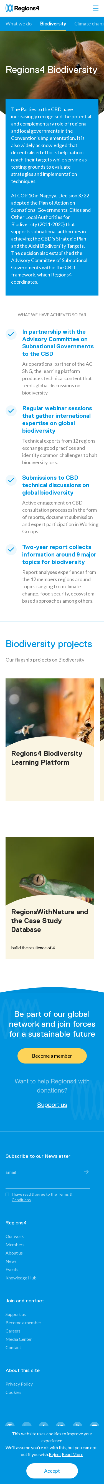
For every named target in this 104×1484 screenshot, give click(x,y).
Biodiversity (53, 23)
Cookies (13, 1392)
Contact (13, 1347)
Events (12, 1269)
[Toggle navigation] (95, 8)
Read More (72, 1454)
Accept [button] (52, 1471)
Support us (52, 1104)
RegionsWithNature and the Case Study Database (49, 920)
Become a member (52, 1056)
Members (15, 1244)
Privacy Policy (19, 1383)
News (11, 1261)
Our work (15, 1236)
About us (14, 1252)
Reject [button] (55, 1454)
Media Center (19, 1339)
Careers (13, 1330)
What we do (19, 23)
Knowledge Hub (21, 1277)
